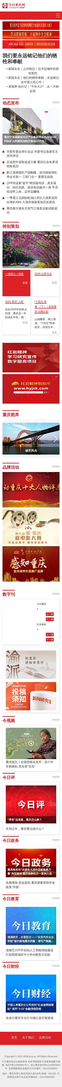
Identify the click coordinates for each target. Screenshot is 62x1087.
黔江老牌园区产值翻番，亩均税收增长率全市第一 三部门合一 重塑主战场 (32, 174)
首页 (14, 1037)
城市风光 (31, 450)
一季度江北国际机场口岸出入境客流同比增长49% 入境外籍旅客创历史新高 (32, 200)
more (56, 102)
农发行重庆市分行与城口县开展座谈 (29, 1018)
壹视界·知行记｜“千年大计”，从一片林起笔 (33, 89)
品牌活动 (45, 1037)
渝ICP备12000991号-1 (17, 1065)
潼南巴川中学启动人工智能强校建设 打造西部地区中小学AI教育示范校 (29, 952)
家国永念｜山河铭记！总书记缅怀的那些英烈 (33, 71)
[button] (46, 111)
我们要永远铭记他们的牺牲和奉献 (29, 58)
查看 (25, 283)
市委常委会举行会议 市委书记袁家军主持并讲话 (32, 154)
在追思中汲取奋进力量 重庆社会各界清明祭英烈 (32, 164)
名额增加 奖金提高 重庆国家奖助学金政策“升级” (30, 885)
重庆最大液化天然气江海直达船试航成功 (32, 210)
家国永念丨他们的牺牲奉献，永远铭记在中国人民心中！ (33, 80)
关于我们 (28, 1037)
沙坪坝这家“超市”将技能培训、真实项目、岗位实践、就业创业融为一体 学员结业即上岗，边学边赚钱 (32, 187)
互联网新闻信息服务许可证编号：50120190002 (32, 1068)
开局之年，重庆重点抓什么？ (25, 828)
